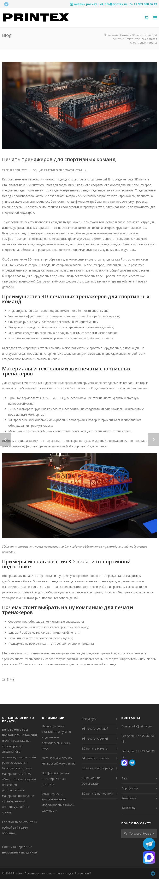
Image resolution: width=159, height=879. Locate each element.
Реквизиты (128, 798)
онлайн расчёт (85, 4)
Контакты (128, 808)
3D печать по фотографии (91, 780)
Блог (124, 778)
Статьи (81, 170)
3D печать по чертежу (97, 793)
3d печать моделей (95, 758)
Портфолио (129, 788)
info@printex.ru (115, 4)
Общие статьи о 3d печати (53, 170)
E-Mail (8, 679)
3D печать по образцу (97, 768)
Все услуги (89, 719)
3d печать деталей (95, 728)
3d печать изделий (95, 738)
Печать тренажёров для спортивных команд (59, 159)
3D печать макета (94, 748)
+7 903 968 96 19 (145, 4)
